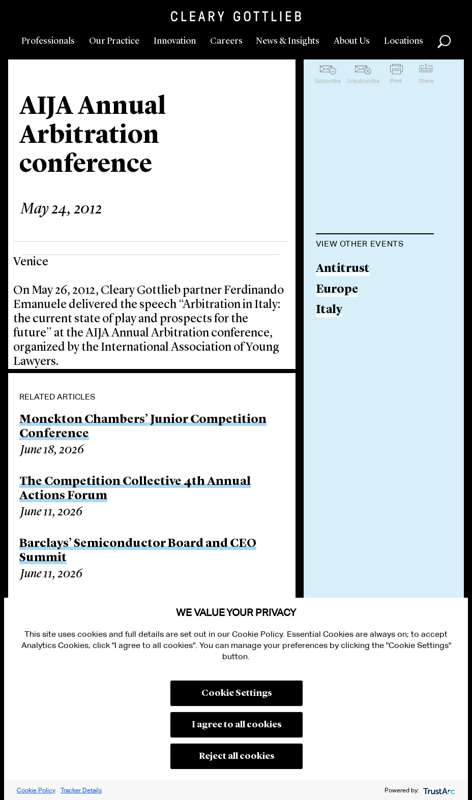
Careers (226, 41)
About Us (352, 41)
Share (426, 80)
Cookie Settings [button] (236, 693)
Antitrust (343, 269)
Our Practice (114, 41)
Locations (403, 41)
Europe (337, 290)
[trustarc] (438, 790)
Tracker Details (81, 790)
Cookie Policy (36, 790)
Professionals (48, 41)
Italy (329, 310)
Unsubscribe (363, 80)
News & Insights (287, 41)
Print (396, 80)
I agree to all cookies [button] (237, 724)
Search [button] (444, 41)
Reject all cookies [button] (237, 756)
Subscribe (328, 80)
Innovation (175, 41)
